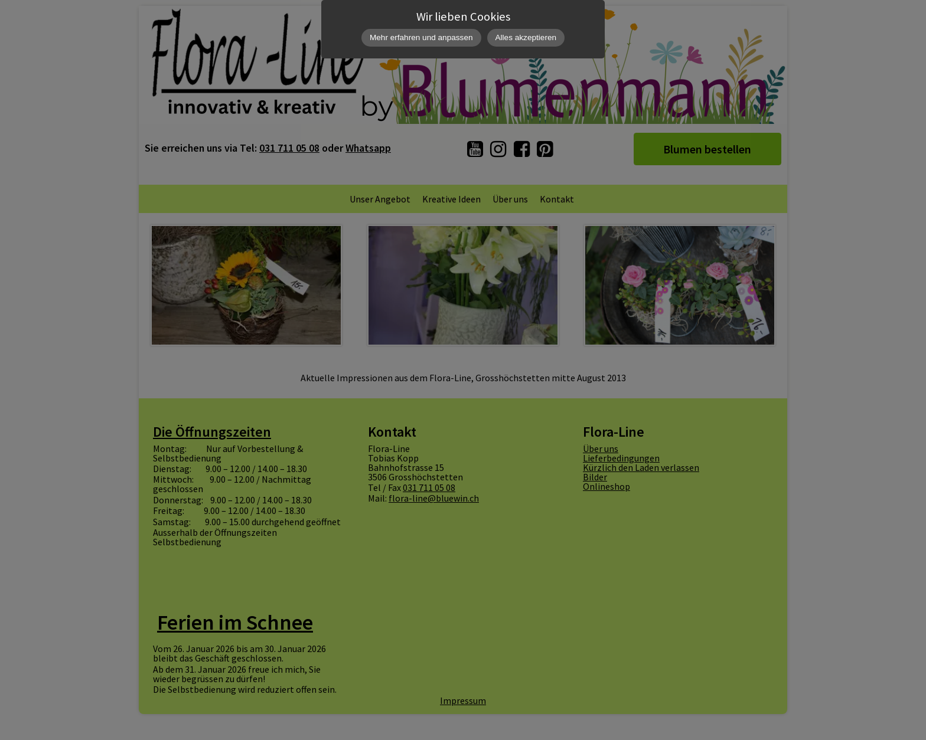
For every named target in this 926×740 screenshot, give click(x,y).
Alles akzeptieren (526, 37)
